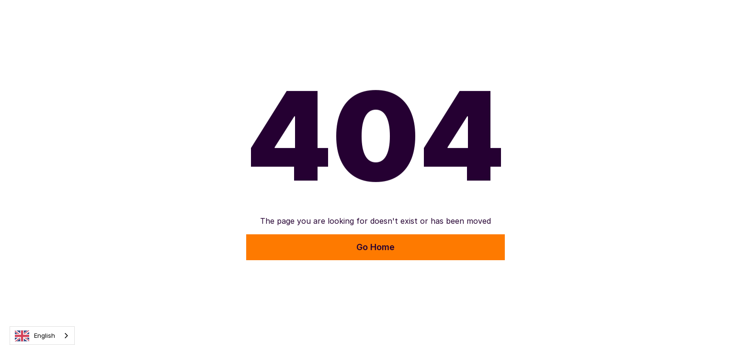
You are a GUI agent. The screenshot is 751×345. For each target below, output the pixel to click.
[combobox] (42, 335)
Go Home (375, 247)
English (35, 336)
